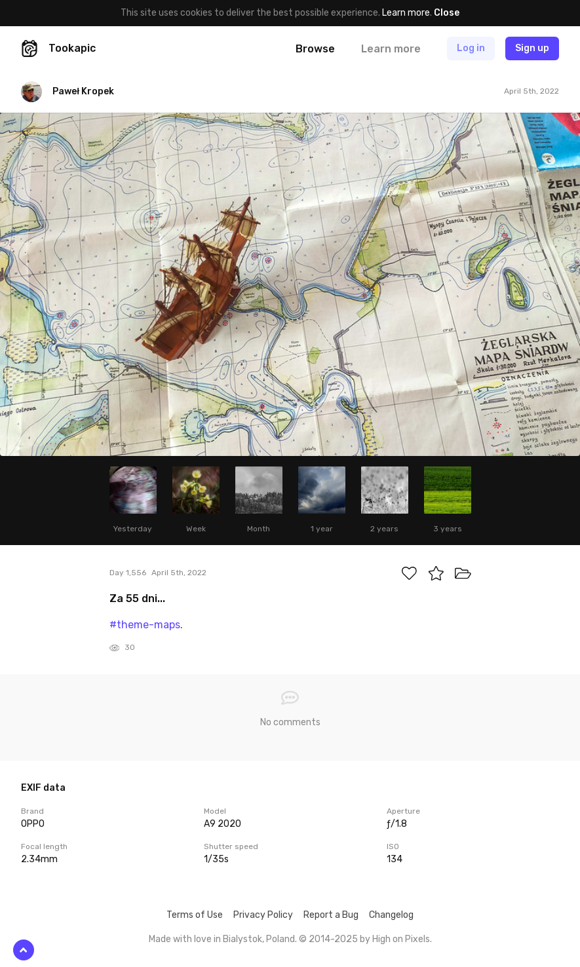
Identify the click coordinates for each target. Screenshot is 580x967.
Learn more (406, 12)
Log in (471, 48)
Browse (315, 49)
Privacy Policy (263, 914)
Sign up (532, 48)
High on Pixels (401, 939)
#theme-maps (144, 624)
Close (446, 12)
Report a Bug (330, 914)
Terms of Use (194, 914)
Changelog (391, 914)
